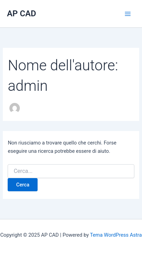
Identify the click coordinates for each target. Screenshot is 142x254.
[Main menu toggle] (127, 14)
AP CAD (21, 13)
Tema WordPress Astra (116, 235)
